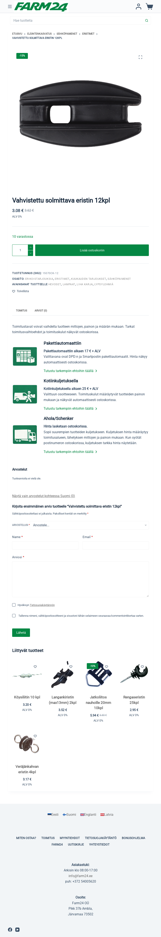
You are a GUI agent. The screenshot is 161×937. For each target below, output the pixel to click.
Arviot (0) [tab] (41, 310)
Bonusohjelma (133, 838)
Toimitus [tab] (21, 310)
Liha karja (85, 284)
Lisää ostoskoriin (92, 250)
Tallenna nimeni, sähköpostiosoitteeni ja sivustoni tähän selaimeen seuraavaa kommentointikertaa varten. (81, 615)
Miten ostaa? (26, 838)
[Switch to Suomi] (69, 815)
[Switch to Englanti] (88, 815)
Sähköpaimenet (119, 278)
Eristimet (62, 278)
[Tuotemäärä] (22, 250)
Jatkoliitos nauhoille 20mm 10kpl (98, 702)
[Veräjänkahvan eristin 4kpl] (27, 744)
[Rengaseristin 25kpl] (134, 674)
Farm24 (57, 844)
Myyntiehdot (70, 838)
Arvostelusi (21, 525)
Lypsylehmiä (103, 284)
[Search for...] (76, 20)
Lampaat (69, 284)
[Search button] (147, 20)
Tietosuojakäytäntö (101, 838)
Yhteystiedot (99, 844)
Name (17, 537)
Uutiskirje (76, 844)
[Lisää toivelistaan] (20, 291)
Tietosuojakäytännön (42, 605)
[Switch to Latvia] (107, 815)
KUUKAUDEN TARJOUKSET (88, 278)
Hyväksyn (36, 605)
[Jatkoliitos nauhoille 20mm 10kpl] (98, 674)
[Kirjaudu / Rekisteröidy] (139, 6)
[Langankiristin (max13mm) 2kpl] (62, 674)
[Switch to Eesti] (53, 815)
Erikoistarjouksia (39, 278)
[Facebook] (10, 930)
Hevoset (54, 284)
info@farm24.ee (80, 876)
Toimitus (48, 838)
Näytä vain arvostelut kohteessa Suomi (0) (43, 496)
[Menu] (10, 6)
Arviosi (18, 557)
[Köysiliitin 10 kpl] (27, 674)
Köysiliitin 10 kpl (27, 697)
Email (88, 537)
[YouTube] (17, 930)
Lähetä (21, 633)
